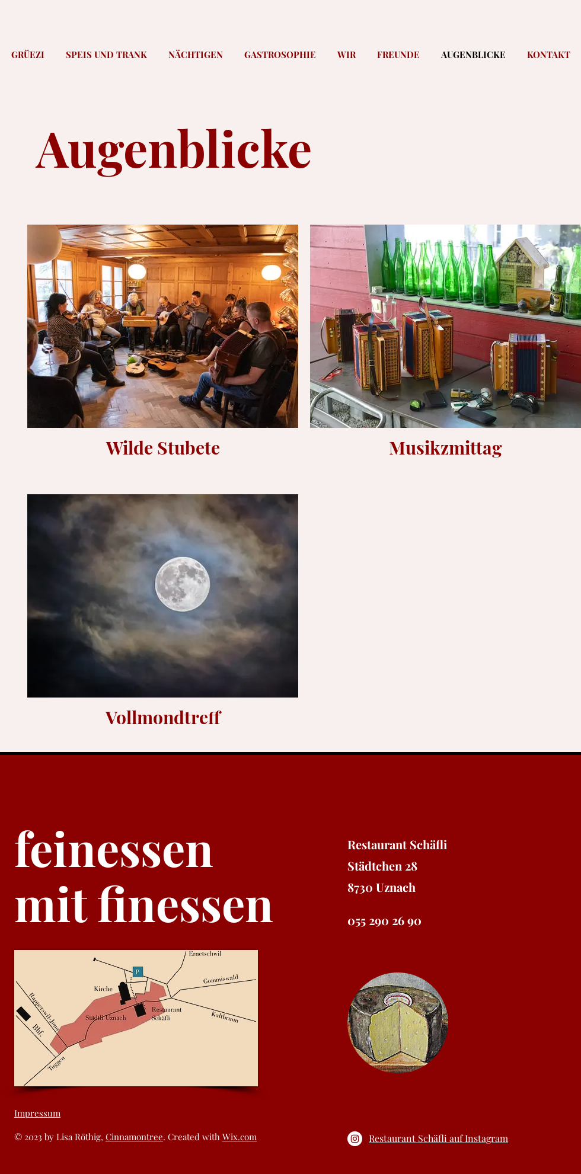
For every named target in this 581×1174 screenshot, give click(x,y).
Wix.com (239, 1137)
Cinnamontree (134, 1137)
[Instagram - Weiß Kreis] (354, 1138)
